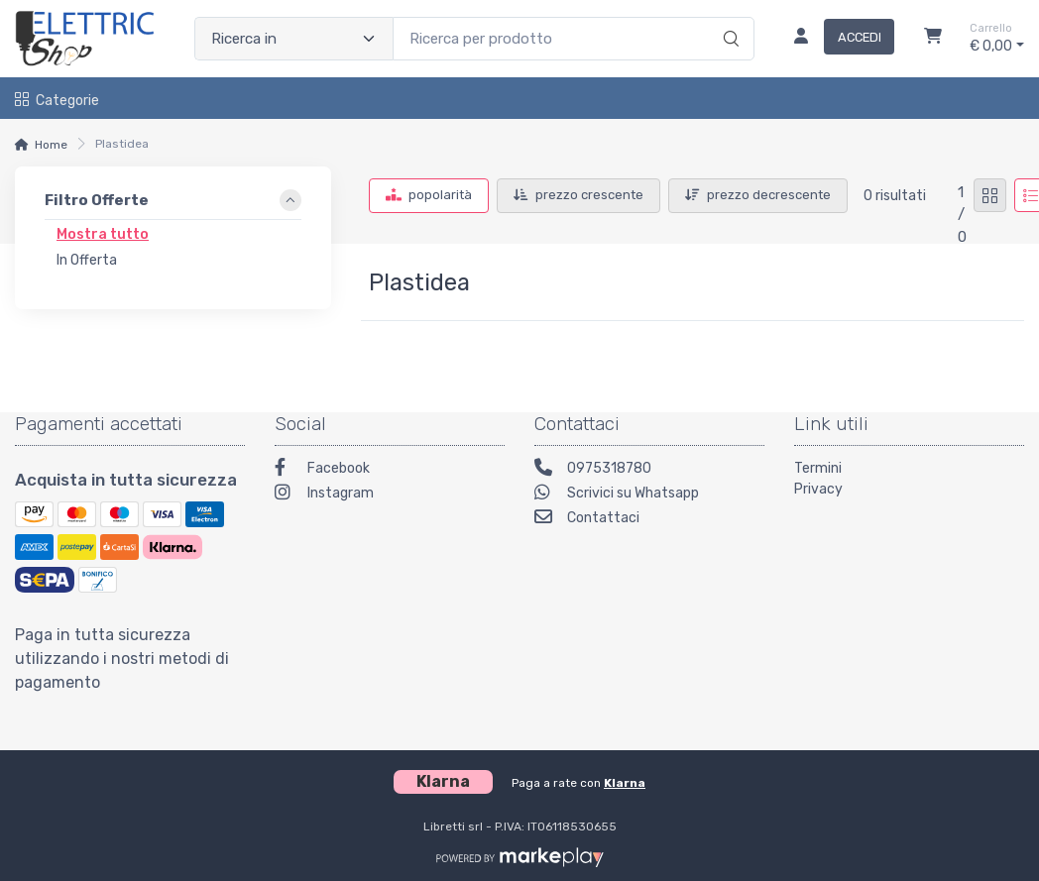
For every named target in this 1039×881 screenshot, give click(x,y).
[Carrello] (933, 38)
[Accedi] (836, 38)
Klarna (624, 783)
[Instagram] (390, 495)
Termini (818, 468)
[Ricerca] (728, 18)
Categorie (57, 100)
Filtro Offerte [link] (97, 200)
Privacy (818, 489)
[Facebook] (390, 470)
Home (51, 145)
